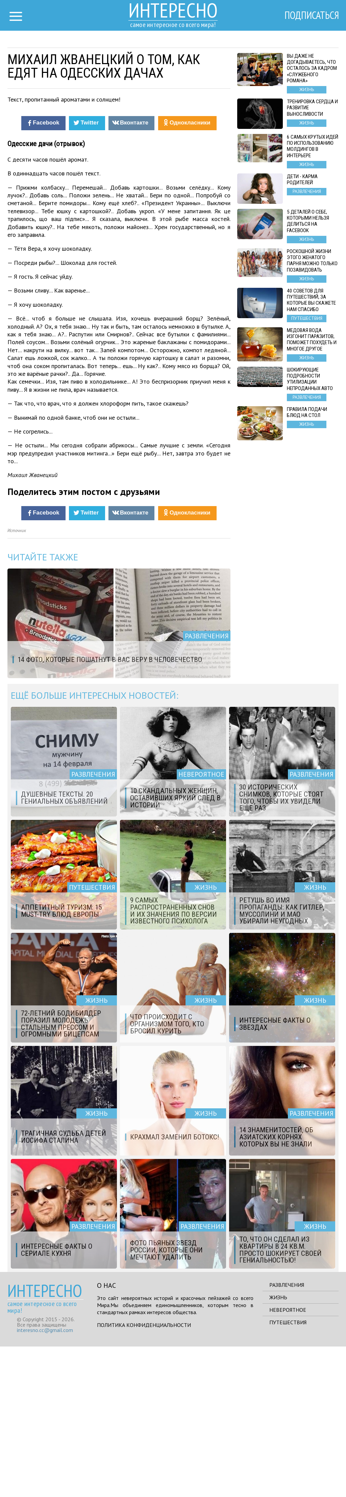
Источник (16, 681)
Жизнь (278, 1447)
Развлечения (286, 1435)
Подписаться (310, 16)
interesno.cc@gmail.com (45, 1480)
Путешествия (287, 1472)
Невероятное (287, 1460)
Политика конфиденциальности (144, 1475)
